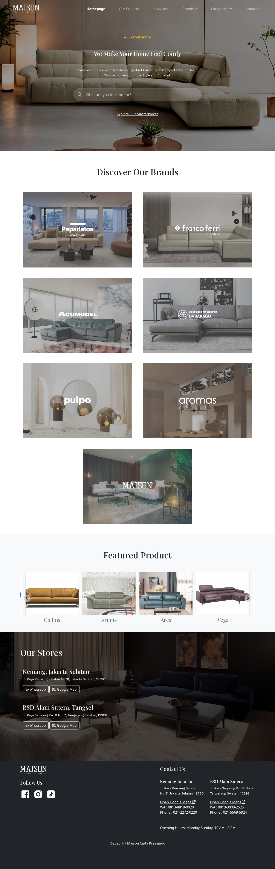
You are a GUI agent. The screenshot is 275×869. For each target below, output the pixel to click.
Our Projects (129, 8)
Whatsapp (36, 689)
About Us (253, 8)
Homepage (96, 8)
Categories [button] (220, 8)
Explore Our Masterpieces (137, 114)
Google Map (64, 689)
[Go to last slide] (27, 598)
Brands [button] (188, 8)
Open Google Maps (178, 802)
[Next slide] (247, 598)
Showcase (161, 8)
